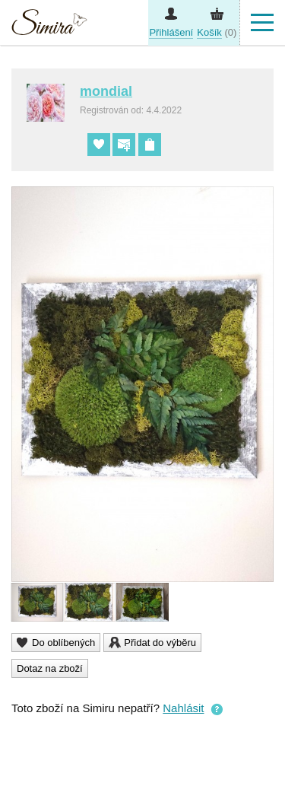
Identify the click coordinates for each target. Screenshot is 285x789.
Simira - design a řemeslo (49, 24)
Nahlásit (183, 708)
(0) (216, 33)
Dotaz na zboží (50, 668)
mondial (106, 91)
